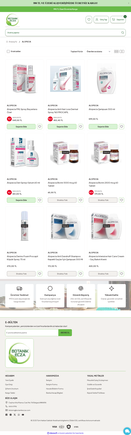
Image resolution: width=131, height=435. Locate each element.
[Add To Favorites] (39, 126)
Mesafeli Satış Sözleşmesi (97, 380)
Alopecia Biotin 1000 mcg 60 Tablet (62, 184)
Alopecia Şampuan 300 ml (102, 109)
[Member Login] (101, 19)
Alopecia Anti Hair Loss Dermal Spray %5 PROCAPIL (63, 111)
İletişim (49, 380)
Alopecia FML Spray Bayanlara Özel (22, 111)
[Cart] (118, 19)
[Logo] (12, 20)
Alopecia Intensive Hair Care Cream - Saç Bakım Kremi (106, 258)
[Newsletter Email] (38, 332)
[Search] (65, 32)
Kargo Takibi (10, 393)
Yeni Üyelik (9, 380)
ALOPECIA (26, 42)
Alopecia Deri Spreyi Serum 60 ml (23, 182)
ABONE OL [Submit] (65, 333)
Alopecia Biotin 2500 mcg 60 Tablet (103, 184)
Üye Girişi (9, 384)
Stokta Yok (62, 200)
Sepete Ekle (21, 126)
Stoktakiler (16, 51)
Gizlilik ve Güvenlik (94, 384)
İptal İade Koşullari (94, 389)
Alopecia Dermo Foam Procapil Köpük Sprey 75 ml (22, 258)
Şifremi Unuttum (11, 389)
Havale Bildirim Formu (54, 389)
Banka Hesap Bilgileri (54, 393)
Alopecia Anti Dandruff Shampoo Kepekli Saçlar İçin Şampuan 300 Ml (65, 258)
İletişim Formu (51, 384)
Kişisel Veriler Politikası (96, 393)
